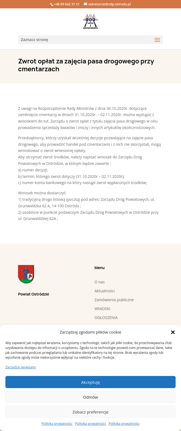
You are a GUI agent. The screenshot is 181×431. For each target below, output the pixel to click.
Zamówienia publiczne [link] (114, 299)
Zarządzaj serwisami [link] (20, 367)
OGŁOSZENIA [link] (106, 317)
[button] (173, 332)
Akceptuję (90, 382)
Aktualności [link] (104, 290)
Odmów (90, 397)
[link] (90, 21)
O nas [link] (99, 281)
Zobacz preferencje (91, 412)
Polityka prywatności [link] (57, 423)
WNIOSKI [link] (102, 308)
